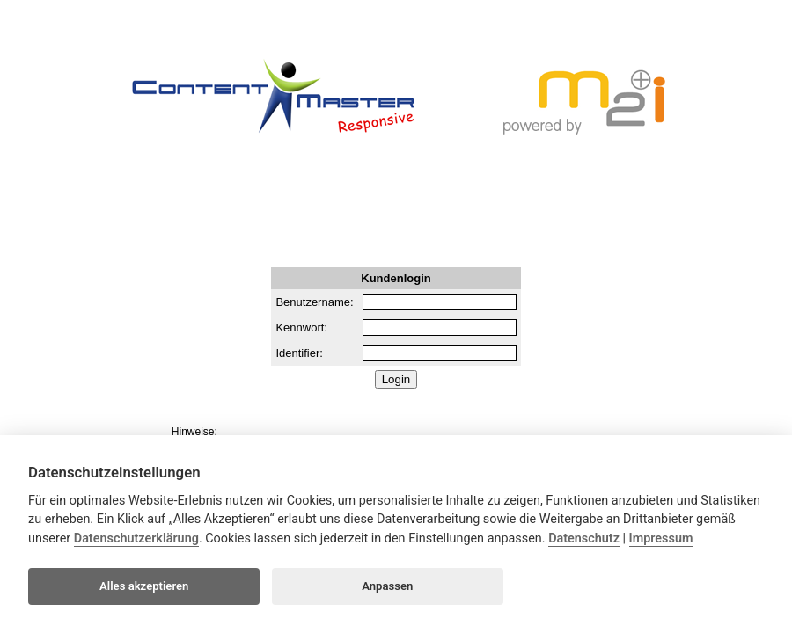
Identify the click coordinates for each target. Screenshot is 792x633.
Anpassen (387, 586)
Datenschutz (584, 538)
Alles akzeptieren (143, 586)
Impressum (661, 538)
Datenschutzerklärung (136, 538)
